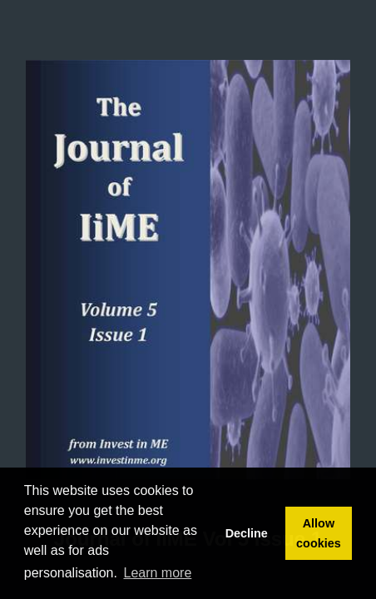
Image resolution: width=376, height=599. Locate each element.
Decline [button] (246, 533)
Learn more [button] (158, 573)
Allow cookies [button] (318, 533)
